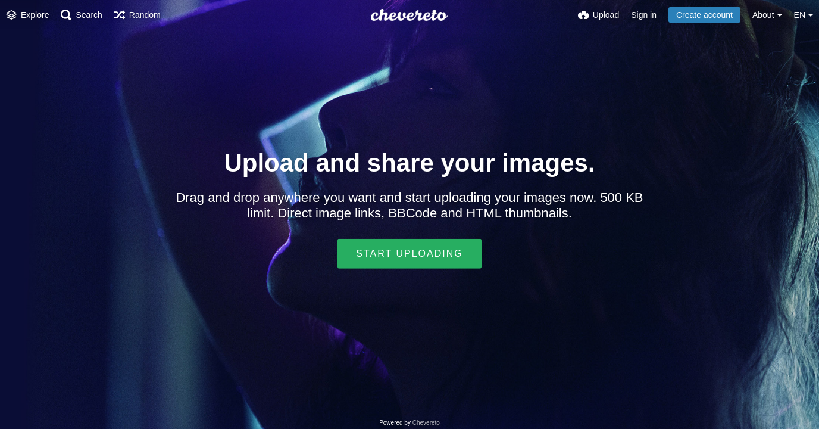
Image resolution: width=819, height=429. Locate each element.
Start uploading (409, 253)
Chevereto (426, 422)
